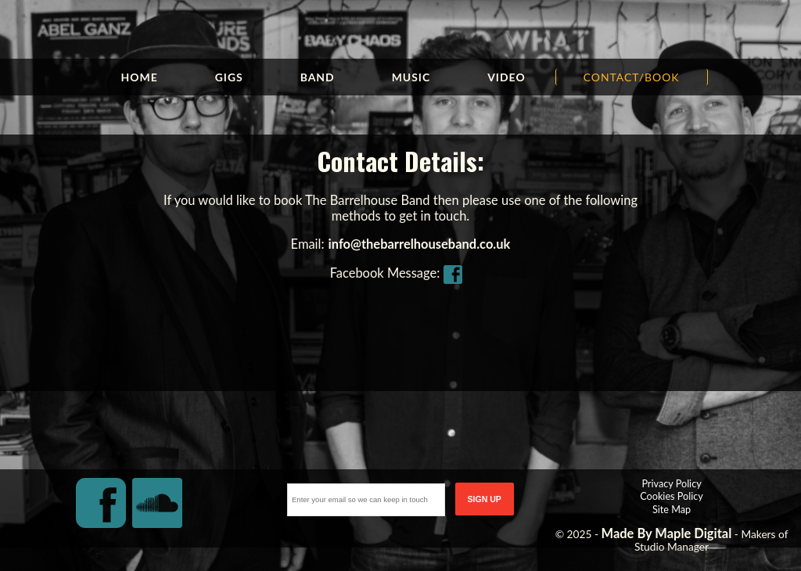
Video (506, 77)
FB (457, 273)
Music (411, 77)
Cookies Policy (671, 496)
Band (317, 77)
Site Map (671, 509)
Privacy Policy (671, 483)
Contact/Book (632, 77)
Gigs (229, 77)
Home (138, 77)
